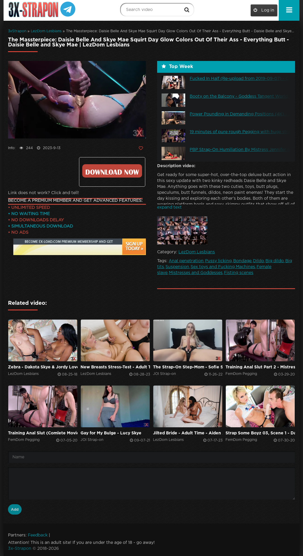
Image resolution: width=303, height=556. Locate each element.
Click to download (112, 171)
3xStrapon (17, 31)
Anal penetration (186, 261)
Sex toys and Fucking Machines (223, 267)
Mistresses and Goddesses (196, 273)
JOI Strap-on (164, 373)
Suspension (177, 267)
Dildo (258, 261)
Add (15, 509)
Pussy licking (218, 261)
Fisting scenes (238, 273)
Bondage (242, 261)
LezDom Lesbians (46, 31)
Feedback (38, 535)
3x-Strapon (19, 548)
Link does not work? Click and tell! (43, 193)
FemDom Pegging (241, 373)
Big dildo (274, 261)
